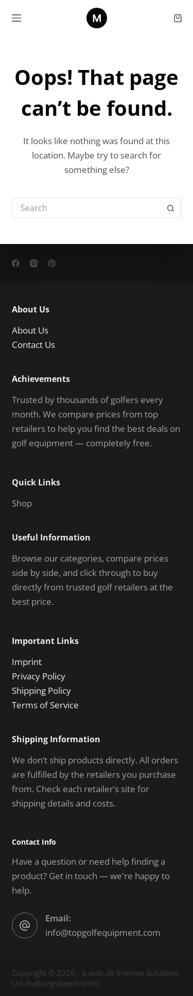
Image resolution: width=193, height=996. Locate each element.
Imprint (27, 662)
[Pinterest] (52, 263)
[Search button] (171, 208)
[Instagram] (34, 263)
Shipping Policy (41, 690)
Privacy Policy (38, 676)
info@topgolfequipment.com (103, 932)
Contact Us (33, 345)
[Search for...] (86, 208)
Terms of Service (45, 705)
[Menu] (16, 18)
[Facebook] (16, 263)
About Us (30, 330)
